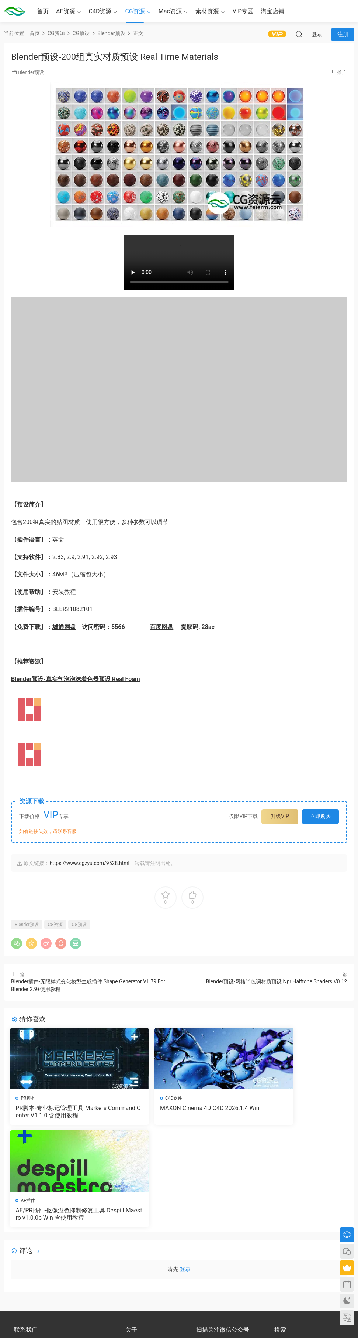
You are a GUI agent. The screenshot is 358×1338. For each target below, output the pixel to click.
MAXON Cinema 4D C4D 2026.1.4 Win (178, 1111)
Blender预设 (31, 72)
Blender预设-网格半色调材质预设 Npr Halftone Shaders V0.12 (276, 981)
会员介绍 (134, 1246)
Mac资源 (170, 11)
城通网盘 (64, 626)
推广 (342, 72)
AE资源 (65, 11)
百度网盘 (161, 626)
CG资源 (135, 11)
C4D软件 (144, 1098)
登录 (185, 1169)
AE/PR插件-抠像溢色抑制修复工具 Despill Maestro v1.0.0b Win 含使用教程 (293, 1111)
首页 (43, 11)
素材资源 (207, 11)
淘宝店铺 (272, 11)
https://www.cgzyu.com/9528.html (89, 863)
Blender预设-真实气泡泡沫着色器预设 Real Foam (75, 678)
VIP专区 (243, 11)
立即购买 (320, 816)
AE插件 (258, 1098)
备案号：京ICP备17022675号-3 (179, 1319)
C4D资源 (100, 11)
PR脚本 (29, 1098)
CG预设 (79, 924)
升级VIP (280, 816)
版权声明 (134, 1253)
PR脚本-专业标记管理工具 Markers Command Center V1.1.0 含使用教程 (64, 1111)
